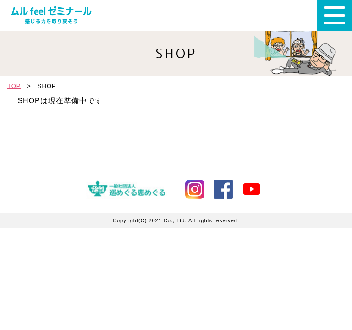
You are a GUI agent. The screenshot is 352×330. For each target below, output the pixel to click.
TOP (14, 85)
